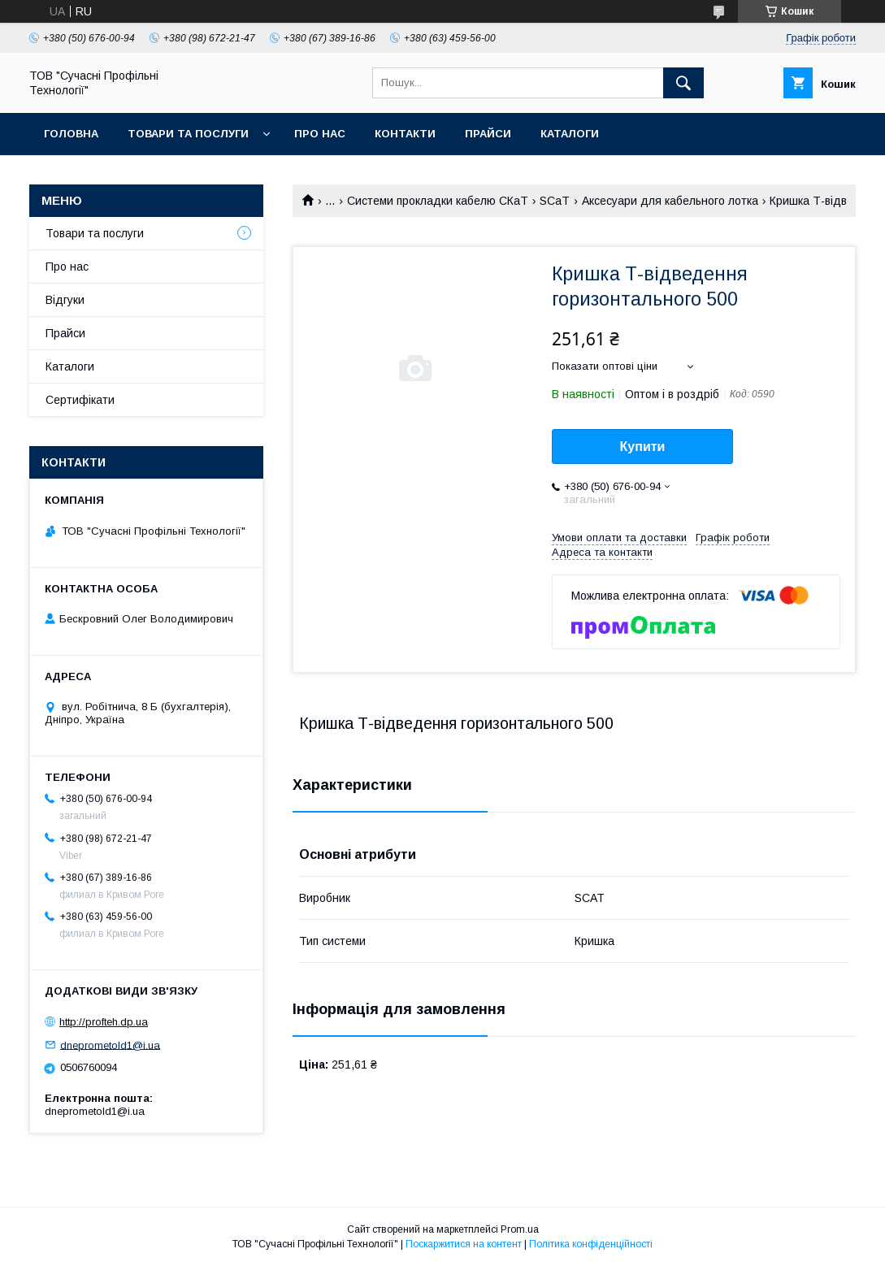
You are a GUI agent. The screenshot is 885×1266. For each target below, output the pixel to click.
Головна (71, 134)
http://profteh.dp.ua (103, 1022)
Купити (643, 446)
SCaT (555, 200)
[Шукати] (683, 82)
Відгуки (65, 299)
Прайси (488, 134)
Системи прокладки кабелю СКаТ (437, 200)
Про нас (319, 134)
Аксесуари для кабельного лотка (670, 200)
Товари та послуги (188, 134)
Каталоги (569, 134)
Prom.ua (520, 1229)
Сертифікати (80, 399)
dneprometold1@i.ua (110, 1044)
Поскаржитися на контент (464, 1244)
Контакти (405, 134)
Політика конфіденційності (591, 1244)
